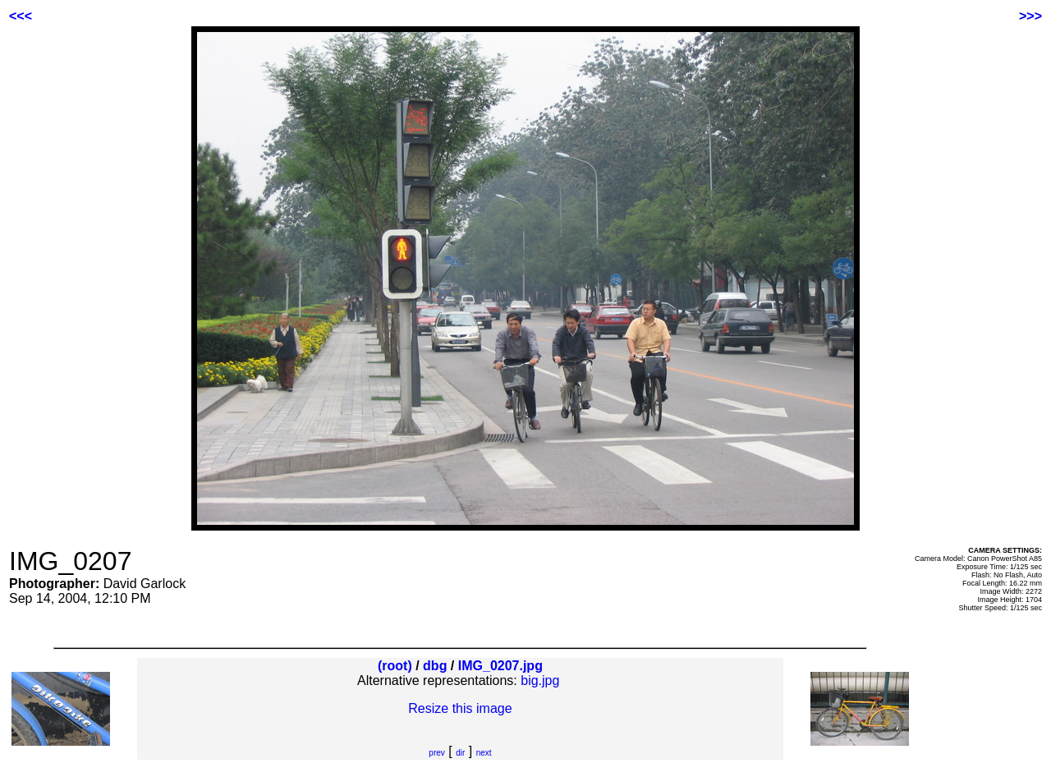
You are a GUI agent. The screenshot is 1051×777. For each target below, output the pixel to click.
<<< (20, 16)
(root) (395, 666)
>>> (1030, 16)
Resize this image (460, 708)
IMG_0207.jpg (500, 666)
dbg (435, 666)
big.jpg (540, 680)
